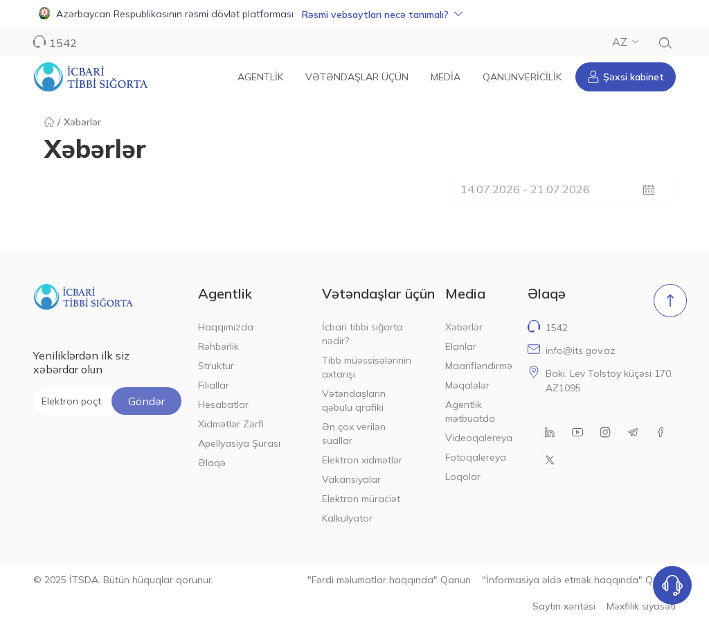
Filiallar (213, 385)
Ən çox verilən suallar (354, 433)
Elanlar (460, 346)
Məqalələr (467, 385)
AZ (625, 41)
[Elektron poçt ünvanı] (107, 401)
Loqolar (463, 476)
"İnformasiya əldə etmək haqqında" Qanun (579, 580)
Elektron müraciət (361, 498)
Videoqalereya (478, 438)
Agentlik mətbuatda (470, 411)
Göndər (146, 401)
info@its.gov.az (581, 350)
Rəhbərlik (218, 346)
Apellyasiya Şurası (239, 443)
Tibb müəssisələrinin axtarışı (366, 367)
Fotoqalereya (475, 457)
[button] (354, 14)
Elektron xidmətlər (362, 460)
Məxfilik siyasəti (641, 606)
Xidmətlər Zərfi (231, 424)
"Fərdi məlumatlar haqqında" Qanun (389, 580)
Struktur (216, 365)
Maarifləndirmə (478, 365)
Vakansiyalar (351, 479)
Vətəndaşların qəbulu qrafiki (354, 400)
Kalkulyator (347, 518)
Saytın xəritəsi (563, 606)
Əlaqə (212, 462)
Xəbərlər (464, 327)
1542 (63, 43)
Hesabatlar (223, 404)
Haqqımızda (225, 327)
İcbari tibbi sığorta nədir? (362, 334)
